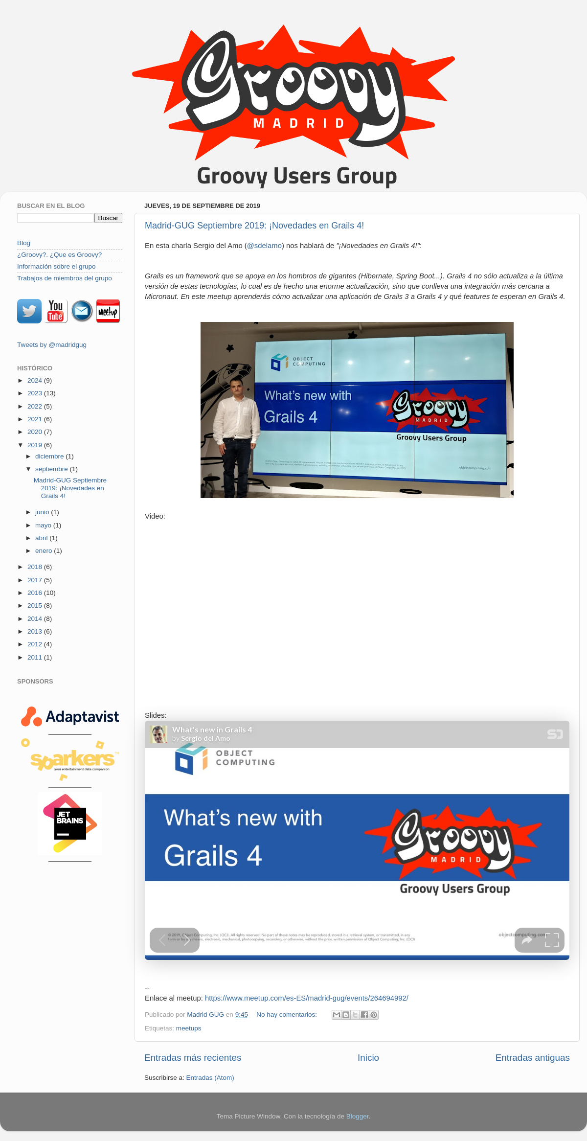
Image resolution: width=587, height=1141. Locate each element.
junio (43, 512)
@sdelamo (264, 246)
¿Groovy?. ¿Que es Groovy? (59, 254)
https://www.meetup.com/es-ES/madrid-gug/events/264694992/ (306, 998)
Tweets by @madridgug (52, 344)
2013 (35, 631)
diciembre (50, 456)
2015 (35, 605)
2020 (35, 431)
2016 (35, 592)
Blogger (357, 1116)
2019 (35, 445)
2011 (35, 657)
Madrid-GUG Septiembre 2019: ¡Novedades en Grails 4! (254, 225)
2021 (35, 419)
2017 (35, 580)
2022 (35, 406)
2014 (35, 618)
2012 (35, 644)
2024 (35, 380)
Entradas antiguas (533, 1057)
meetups (189, 1028)
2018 (35, 566)
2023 (35, 393)
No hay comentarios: (287, 1014)
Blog (23, 243)
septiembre (52, 469)
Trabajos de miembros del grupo (64, 278)
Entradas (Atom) (210, 1077)
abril (42, 538)
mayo (44, 525)
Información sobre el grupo (56, 266)
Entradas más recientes (192, 1057)
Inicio (368, 1057)
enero (44, 550)
